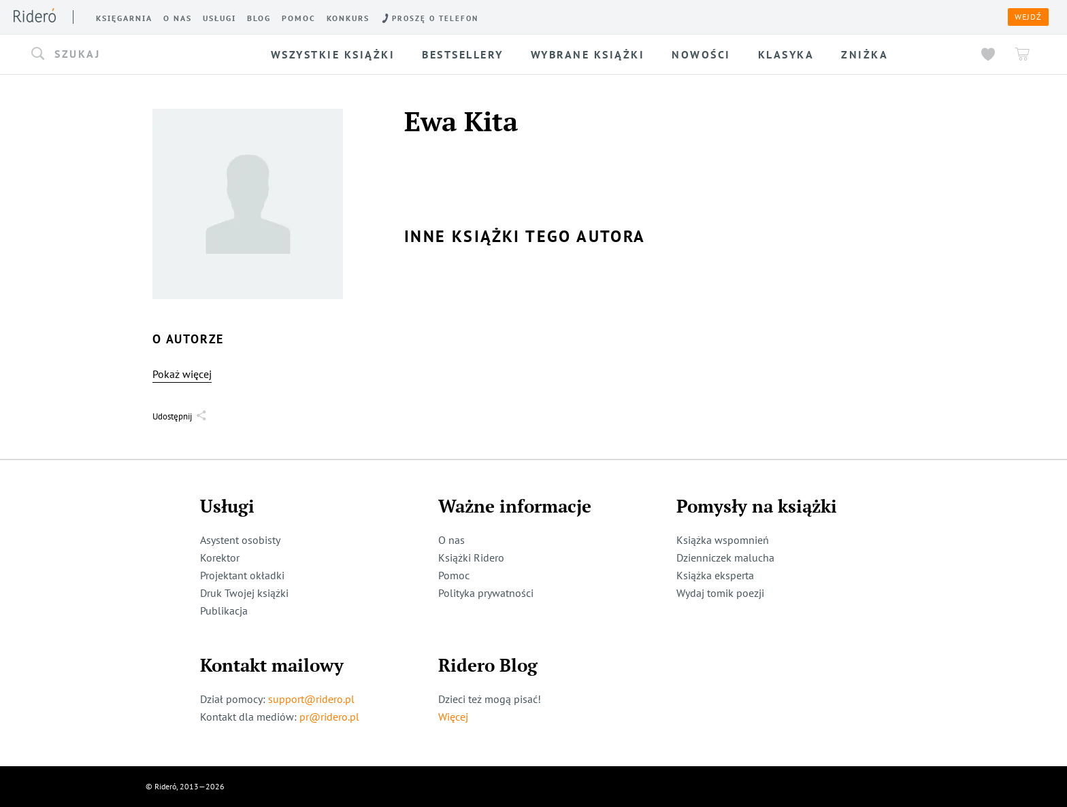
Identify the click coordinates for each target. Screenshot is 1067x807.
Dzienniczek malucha (725, 557)
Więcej (453, 716)
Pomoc (454, 575)
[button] (133, 54)
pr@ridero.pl (329, 716)
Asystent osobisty (240, 540)
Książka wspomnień (722, 540)
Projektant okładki (242, 575)
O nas (451, 540)
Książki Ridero (471, 557)
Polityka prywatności (486, 593)
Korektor (220, 557)
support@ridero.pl (311, 699)
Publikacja (224, 610)
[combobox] (133, 54)
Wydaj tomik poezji (720, 593)
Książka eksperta (715, 575)
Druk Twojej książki (244, 593)
